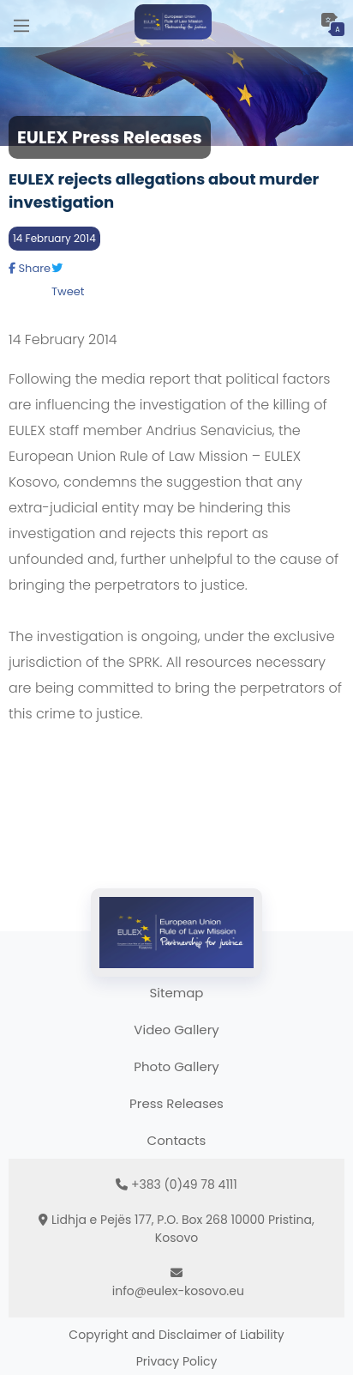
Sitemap (177, 993)
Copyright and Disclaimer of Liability (176, 1334)
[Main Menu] (21, 23)
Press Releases (176, 1103)
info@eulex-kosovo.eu (178, 1290)
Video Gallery (176, 1030)
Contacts (176, 1140)
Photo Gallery (176, 1066)
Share (30, 268)
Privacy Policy (177, 1361)
